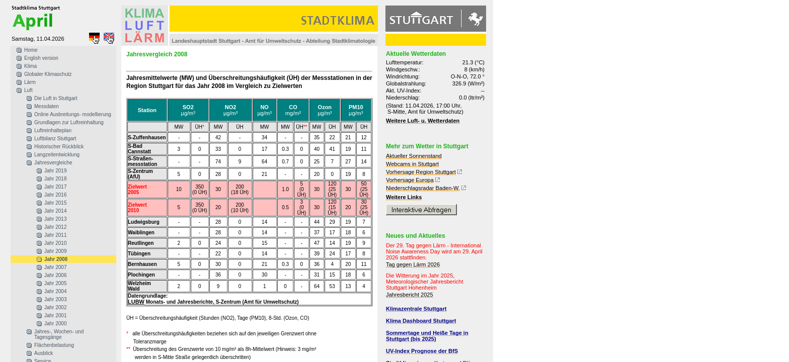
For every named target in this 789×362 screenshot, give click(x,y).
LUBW (136, 302)
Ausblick (43, 353)
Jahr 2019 (55, 170)
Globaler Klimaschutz (47, 74)
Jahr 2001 (55, 315)
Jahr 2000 (55, 323)
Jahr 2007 (55, 267)
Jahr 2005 (55, 283)
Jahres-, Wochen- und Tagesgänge (59, 334)
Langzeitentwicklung (57, 154)
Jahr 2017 (55, 187)
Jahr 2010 (55, 243)
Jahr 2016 (55, 195)
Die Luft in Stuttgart (55, 98)
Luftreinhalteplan (52, 130)
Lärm (30, 82)
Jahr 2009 (55, 251)
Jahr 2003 (55, 299)
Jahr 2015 (55, 203)
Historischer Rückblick (59, 146)
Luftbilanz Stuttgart (55, 138)
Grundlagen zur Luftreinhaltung (69, 122)
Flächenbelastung (54, 345)
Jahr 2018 (55, 179)
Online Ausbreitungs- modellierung (72, 114)
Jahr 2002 (55, 307)
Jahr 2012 (55, 227)
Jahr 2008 (55, 259)
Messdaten (46, 106)
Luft (28, 90)
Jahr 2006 (55, 275)
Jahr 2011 (55, 235)
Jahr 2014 (55, 211)
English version (41, 58)
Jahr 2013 (55, 219)
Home (31, 50)
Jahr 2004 (55, 291)
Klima (30, 66)
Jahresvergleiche (53, 162)
